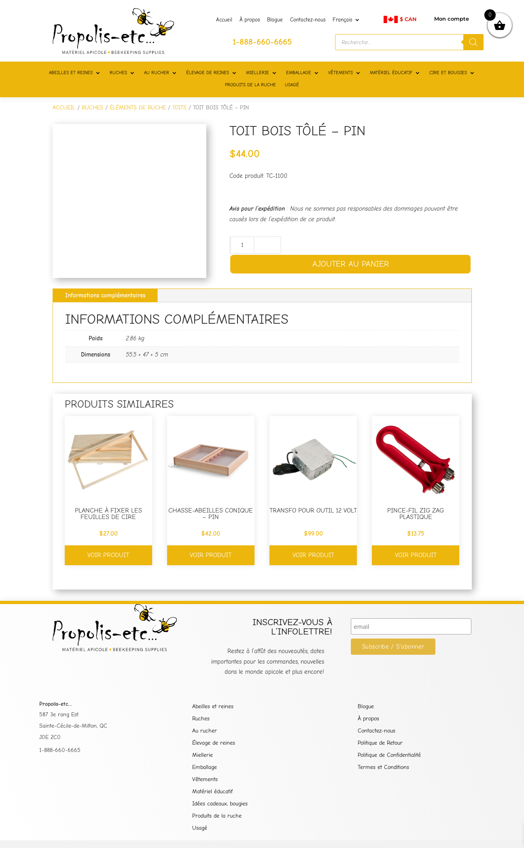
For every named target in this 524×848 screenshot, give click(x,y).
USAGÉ (292, 85)
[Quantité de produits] (242, 245)
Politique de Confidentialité (389, 755)
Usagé (199, 828)
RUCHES (118, 72)
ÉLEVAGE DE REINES (207, 72)
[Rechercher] (473, 42)
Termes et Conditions (383, 768)
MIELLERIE (257, 72)
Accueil (224, 20)
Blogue (275, 20)
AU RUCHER (156, 72)
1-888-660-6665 (60, 750)
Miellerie (202, 755)
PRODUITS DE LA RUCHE (250, 85)
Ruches (201, 719)
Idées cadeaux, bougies (220, 804)
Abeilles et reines (212, 707)
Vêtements (205, 780)
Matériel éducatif (212, 792)
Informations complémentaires (105, 295)
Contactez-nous (307, 20)
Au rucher (204, 731)
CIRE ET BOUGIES (448, 72)
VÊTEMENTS (340, 72)
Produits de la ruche (217, 816)
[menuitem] (346, 21)
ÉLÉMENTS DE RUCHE (138, 108)
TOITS (179, 108)
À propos (250, 20)
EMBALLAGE (298, 72)
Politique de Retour (380, 743)
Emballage (204, 768)
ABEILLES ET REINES (71, 72)
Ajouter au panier (350, 264)
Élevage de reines (213, 743)
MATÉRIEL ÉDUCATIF (391, 72)
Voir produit (108, 555)
